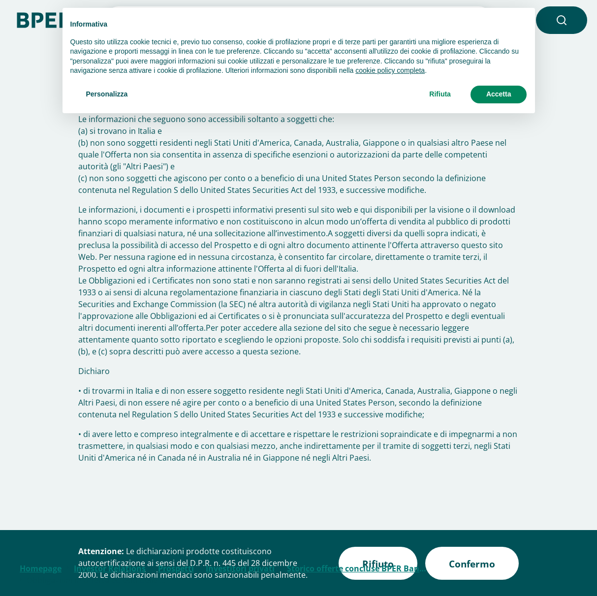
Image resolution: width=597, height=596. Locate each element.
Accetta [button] (498, 94)
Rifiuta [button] (440, 94)
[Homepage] (49, 19)
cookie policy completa (390, 70)
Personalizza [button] (107, 94)
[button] (561, 20)
